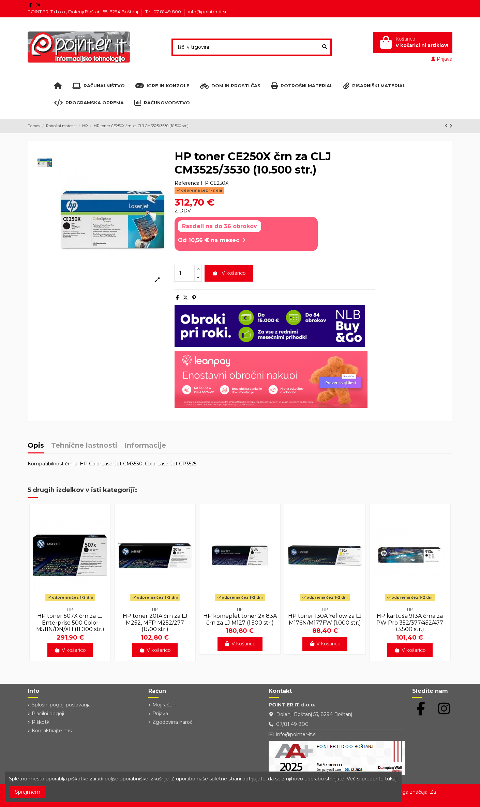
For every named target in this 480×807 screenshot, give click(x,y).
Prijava (160, 714)
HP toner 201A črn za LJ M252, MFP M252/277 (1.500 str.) (155, 622)
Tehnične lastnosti (84, 445)
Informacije (145, 445)
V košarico (229, 273)
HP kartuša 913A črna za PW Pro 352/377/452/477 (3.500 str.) (409, 622)
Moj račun (164, 705)
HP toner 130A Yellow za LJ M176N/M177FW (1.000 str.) (325, 619)
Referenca (187, 183)
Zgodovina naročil (173, 722)
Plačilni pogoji (48, 714)
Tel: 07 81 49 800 (163, 11)
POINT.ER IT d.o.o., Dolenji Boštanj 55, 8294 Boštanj (83, 11)
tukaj (390, 779)
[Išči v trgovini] (324, 47)
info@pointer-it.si (207, 11)
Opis (36, 445)
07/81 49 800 (292, 724)
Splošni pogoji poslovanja (61, 705)
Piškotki (41, 722)
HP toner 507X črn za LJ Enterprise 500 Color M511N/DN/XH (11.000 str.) (70, 622)
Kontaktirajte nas (52, 731)
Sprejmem (27, 792)
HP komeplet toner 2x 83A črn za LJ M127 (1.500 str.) (240, 619)
